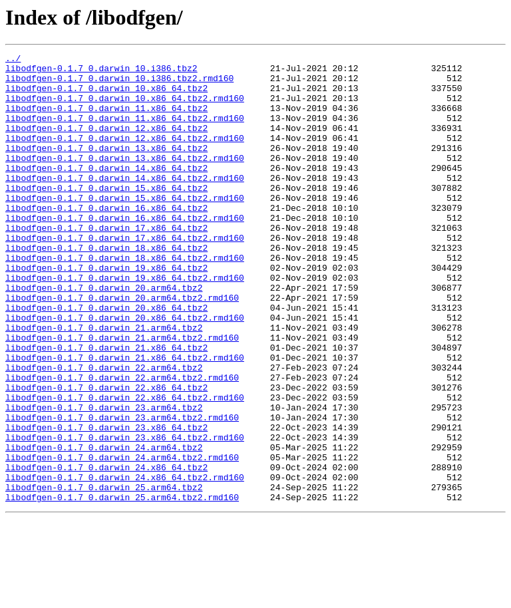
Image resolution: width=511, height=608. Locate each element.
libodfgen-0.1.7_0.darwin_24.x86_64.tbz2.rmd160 (124, 563)
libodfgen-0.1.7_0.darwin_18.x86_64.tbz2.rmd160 (124, 299)
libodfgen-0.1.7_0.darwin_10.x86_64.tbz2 (106, 96)
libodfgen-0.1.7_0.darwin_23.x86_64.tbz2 (106, 503)
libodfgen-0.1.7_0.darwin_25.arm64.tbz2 (103, 575)
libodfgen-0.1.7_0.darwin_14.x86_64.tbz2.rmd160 (124, 204)
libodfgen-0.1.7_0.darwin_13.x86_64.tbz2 (106, 168)
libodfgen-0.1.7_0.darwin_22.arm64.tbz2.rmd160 (122, 443)
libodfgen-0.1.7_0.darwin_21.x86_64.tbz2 (106, 407)
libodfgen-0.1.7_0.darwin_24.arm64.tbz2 (103, 527)
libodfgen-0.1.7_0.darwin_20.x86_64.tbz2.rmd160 (124, 371)
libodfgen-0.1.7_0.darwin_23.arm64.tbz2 (103, 479)
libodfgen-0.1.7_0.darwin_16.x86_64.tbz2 (106, 239)
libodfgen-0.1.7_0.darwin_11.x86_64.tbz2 (106, 120)
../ (13, 60)
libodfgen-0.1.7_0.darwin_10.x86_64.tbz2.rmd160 (124, 108)
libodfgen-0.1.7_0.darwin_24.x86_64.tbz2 (106, 551)
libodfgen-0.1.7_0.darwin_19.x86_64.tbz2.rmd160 (124, 323)
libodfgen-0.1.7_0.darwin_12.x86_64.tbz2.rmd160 (124, 156)
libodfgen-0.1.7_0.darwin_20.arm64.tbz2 (103, 335)
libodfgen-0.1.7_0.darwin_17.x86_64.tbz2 (106, 263)
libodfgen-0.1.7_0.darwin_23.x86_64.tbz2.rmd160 (124, 515)
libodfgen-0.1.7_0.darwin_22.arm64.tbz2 (103, 431)
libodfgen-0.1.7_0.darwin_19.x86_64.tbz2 (106, 311)
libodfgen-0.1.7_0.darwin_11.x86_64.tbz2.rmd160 (124, 132)
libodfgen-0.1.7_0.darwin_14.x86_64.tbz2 (106, 192)
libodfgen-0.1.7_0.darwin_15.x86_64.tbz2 (106, 216)
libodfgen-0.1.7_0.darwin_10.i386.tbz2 (101, 72)
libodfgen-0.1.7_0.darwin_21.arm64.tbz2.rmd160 (122, 395)
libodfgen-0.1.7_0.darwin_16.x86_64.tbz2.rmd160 (124, 251)
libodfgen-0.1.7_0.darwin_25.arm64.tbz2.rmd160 (122, 587)
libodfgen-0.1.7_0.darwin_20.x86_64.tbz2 (106, 359)
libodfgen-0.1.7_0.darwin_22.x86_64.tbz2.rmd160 (124, 467)
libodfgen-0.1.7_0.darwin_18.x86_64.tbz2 (106, 287)
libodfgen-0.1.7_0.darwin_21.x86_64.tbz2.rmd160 (124, 419)
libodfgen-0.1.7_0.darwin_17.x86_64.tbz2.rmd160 (124, 275)
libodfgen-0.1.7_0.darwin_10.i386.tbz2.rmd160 (119, 84)
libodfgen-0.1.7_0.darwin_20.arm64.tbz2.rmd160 (122, 347)
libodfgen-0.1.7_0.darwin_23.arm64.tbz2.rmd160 (122, 491)
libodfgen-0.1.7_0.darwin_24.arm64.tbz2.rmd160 (122, 539)
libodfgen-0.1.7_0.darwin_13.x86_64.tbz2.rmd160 (124, 180)
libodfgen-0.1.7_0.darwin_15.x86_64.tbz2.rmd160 (124, 227)
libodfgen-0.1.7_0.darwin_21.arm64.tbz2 (103, 383)
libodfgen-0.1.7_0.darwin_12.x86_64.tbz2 (106, 144)
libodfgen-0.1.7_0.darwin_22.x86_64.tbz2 (106, 455)
